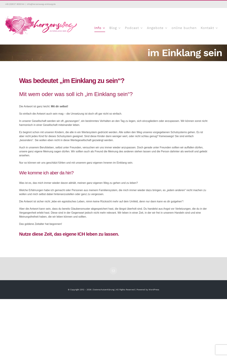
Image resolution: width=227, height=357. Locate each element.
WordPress (154, 289)
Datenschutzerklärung (103, 289)
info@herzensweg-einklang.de (41, 4)
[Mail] (113, 270)
